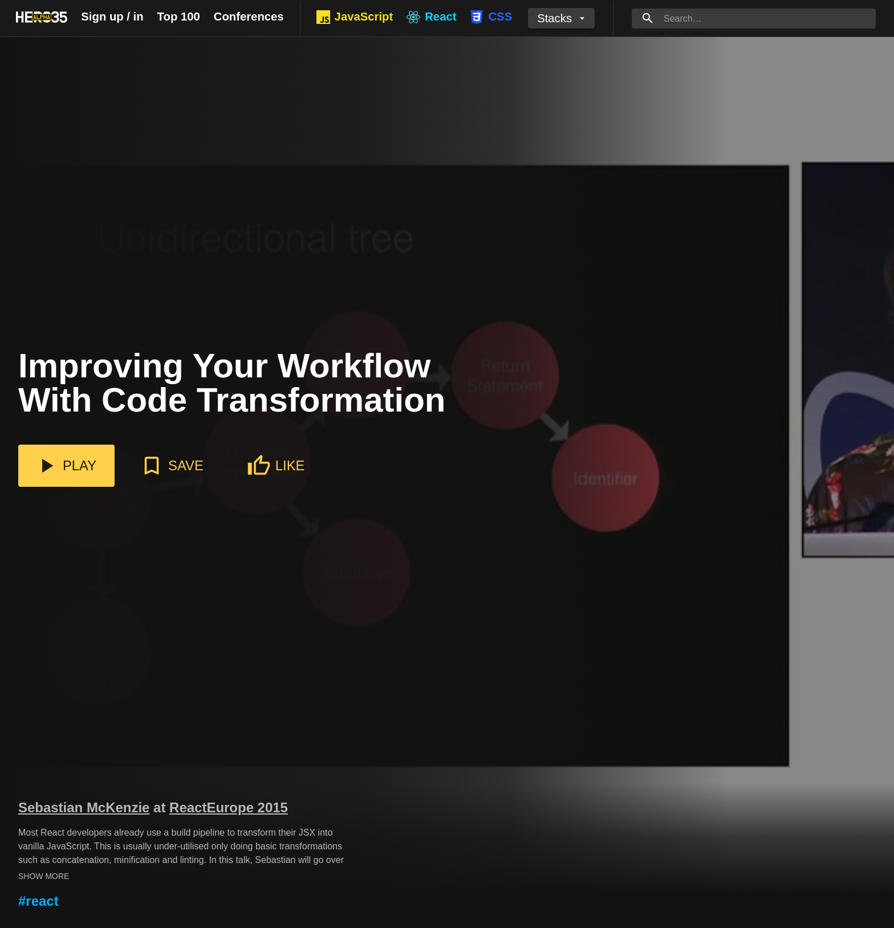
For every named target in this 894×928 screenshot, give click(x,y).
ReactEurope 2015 (228, 807)
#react (38, 901)
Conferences (249, 16)
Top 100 (178, 16)
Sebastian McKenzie (83, 807)
